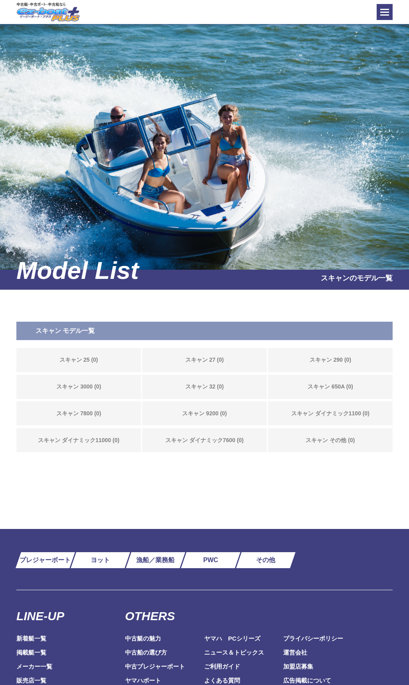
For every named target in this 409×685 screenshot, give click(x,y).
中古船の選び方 (146, 652)
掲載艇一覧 (31, 652)
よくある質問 (222, 680)
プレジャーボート (45, 560)
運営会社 (295, 652)
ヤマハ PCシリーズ (232, 638)
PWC (210, 560)
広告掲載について (307, 680)
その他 (265, 560)
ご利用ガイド (222, 666)
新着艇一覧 (31, 638)
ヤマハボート (143, 680)
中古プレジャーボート (155, 666)
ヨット (100, 560)
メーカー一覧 (34, 666)
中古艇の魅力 (143, 638)
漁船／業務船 (155, 560)
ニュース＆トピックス (234, 652)
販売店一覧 (31, 680)
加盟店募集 (298, 666)
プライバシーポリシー (313, 638)
